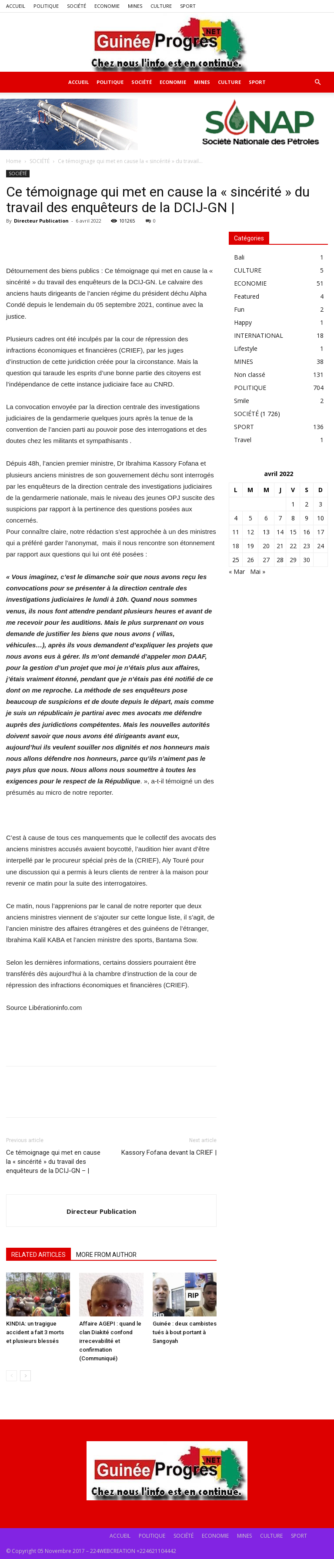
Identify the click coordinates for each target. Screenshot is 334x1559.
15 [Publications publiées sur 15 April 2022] (293, 532)
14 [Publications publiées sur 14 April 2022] (280, 532)
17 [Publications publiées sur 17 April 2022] (320, 532)
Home (13, 161)
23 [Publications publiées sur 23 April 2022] (306, 546)
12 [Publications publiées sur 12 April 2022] (250, 532)
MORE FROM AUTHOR (106, 1254)
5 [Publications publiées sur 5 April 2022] (250, 518)
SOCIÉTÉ (76, 6)
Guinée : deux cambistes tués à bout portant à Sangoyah (185, 1332)
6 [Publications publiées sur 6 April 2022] (266, 518)
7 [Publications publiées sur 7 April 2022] (280, 518)
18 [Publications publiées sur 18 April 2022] (235, 546)
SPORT (188, 6)
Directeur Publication (41, 220)
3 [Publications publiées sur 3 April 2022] (320, 504)
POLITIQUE (46, 6)
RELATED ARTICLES (38, 1254)
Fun (239, 309)
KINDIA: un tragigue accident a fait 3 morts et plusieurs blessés (35, 1332)
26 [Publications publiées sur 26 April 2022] (250, 560)
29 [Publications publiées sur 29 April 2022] (293, 560)
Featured (246, 296)
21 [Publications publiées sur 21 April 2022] (280, 546)
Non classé (249, 374)
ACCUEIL (15, 6)
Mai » (257, 571)
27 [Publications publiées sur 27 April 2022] (266, 560)
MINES (135, 6)
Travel (242, 440)
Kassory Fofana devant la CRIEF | (169, 1152)
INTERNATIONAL (258, 335)
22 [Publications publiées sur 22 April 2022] (293, 546)
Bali (239, 257)
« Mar (237, 571)
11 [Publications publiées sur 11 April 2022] (235, 532)
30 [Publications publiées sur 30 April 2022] (306, 560)
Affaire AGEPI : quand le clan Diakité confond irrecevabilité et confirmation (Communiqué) (110, 1341)
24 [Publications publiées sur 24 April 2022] (320, 546)
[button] (317, 82)
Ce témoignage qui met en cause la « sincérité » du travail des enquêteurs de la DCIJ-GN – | (53, 1162)
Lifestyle (245, 348)
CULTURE (161, 6)
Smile (241, 400)
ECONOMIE (107, 6)
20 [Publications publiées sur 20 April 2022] (266, 546)
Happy (243, 322)
